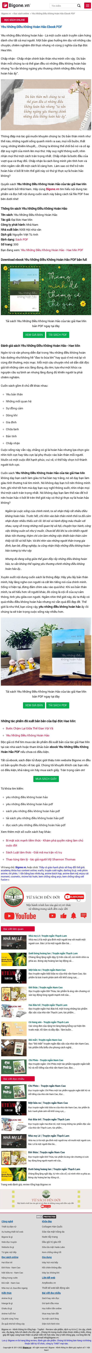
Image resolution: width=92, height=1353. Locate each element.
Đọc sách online (21, 13)
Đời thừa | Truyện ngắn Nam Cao (46, 987)
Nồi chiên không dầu (51, 1267)
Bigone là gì (7, 1236)
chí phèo (12, 873)
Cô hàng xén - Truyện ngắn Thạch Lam (49, 1022)
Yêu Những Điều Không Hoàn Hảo (27, 735)
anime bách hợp (53, 873)
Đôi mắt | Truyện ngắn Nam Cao (45, 1039)
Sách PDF (21, 239)
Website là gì (8, 1247)
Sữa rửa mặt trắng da (53, 1231)
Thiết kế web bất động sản (56, 1287)
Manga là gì (7, 1303)
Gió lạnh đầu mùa (50, 1303)
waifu (41, 870)
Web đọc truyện (9, 1241)
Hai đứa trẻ (7, 1262)
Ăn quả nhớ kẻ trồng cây (13, 1323)
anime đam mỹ (70, 873)
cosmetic (15, 876)
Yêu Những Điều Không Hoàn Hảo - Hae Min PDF (52, 250)
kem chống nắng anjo (50, 876)
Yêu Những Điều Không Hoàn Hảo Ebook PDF (53, 13)
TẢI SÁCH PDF (57, 334)
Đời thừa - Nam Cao (11, 1267)
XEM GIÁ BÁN (34, 334)
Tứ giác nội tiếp (9, 1252)
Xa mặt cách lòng (50, 1318)
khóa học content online (24, 870)
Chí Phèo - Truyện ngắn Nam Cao (46, 1060)
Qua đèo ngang (20, 1287)
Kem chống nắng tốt (51, 1252)
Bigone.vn (6, 13)
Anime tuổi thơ (9, 1313)
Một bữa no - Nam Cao (12, 1272)
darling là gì (70, 870)
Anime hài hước (29, 876)
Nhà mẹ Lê (7, 1287)
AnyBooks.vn (49, 1282)
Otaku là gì (7, 1308)
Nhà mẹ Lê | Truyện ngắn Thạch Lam (48, 935)
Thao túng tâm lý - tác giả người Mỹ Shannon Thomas (40, 859)
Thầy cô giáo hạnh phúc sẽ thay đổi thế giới (62, 867)
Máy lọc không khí (50, 1272)
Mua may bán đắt (50, 1313)
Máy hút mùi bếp (50, 1262)
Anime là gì (7, 1298)
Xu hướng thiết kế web (12, 1231)
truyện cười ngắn (54, 870)
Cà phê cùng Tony (10, 1318)
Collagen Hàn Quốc (52, 1226)
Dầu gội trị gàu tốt (51, 1241)
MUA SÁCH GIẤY (46, 778)
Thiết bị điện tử (9, 1226)
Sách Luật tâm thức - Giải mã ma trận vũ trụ (34, 852)
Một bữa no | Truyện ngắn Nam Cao (47, 969)
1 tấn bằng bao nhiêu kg (31, 873)
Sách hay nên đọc (50, 1298)
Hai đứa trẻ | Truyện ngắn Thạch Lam (48, 1005)
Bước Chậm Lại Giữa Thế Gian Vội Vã (29, 728)
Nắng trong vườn (10, 1277)
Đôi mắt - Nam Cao (11, 1282)
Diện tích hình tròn (51, 1323)
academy (5, 870)
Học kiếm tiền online (52, 1308)
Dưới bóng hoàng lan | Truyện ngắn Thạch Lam (53, 953)
